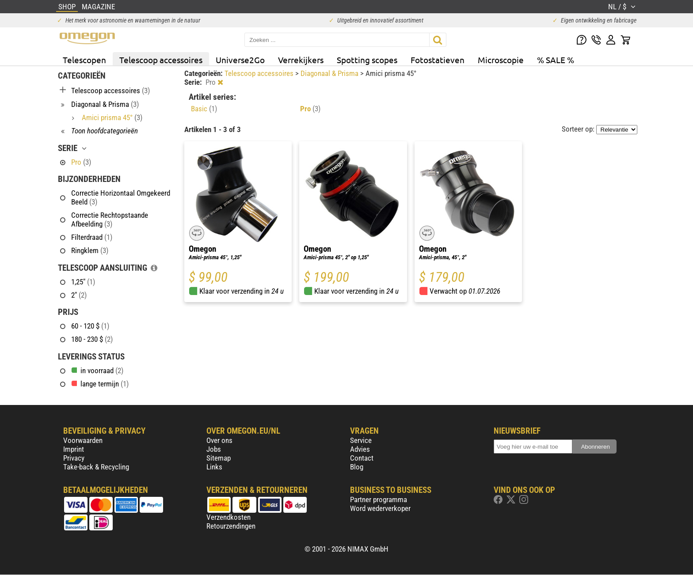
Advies (360, 449)
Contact (361, 458)
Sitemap (218, 458)
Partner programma (378, 499)
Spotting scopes (367, 59)
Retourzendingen (230, 526)
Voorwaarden (83, 440)
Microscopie (501, 59)
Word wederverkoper (380, 508)
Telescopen (84, 59)
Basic (204, 108)
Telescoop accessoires (160, 59)
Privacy (73, 458)
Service (361, 440)
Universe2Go (240, 59)
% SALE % (555, 59)
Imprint (73, 449)
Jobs (213, 449)
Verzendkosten (228, 517)
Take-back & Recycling (96, 466)
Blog (356, 466)
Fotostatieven (438, 59)
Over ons (219, 440)
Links (214, 466)
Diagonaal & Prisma (330, 73)
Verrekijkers (301, 59)
